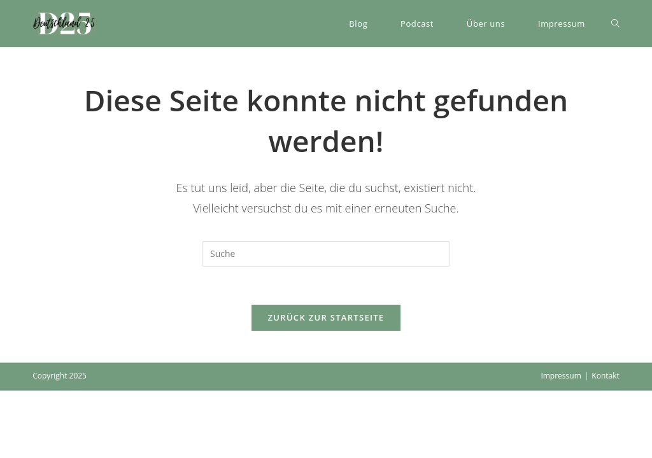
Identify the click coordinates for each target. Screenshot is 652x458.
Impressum (561, 375)
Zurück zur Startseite (326, 317)
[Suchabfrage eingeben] (326, 254)
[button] (64, 23)
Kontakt (605, 375)
